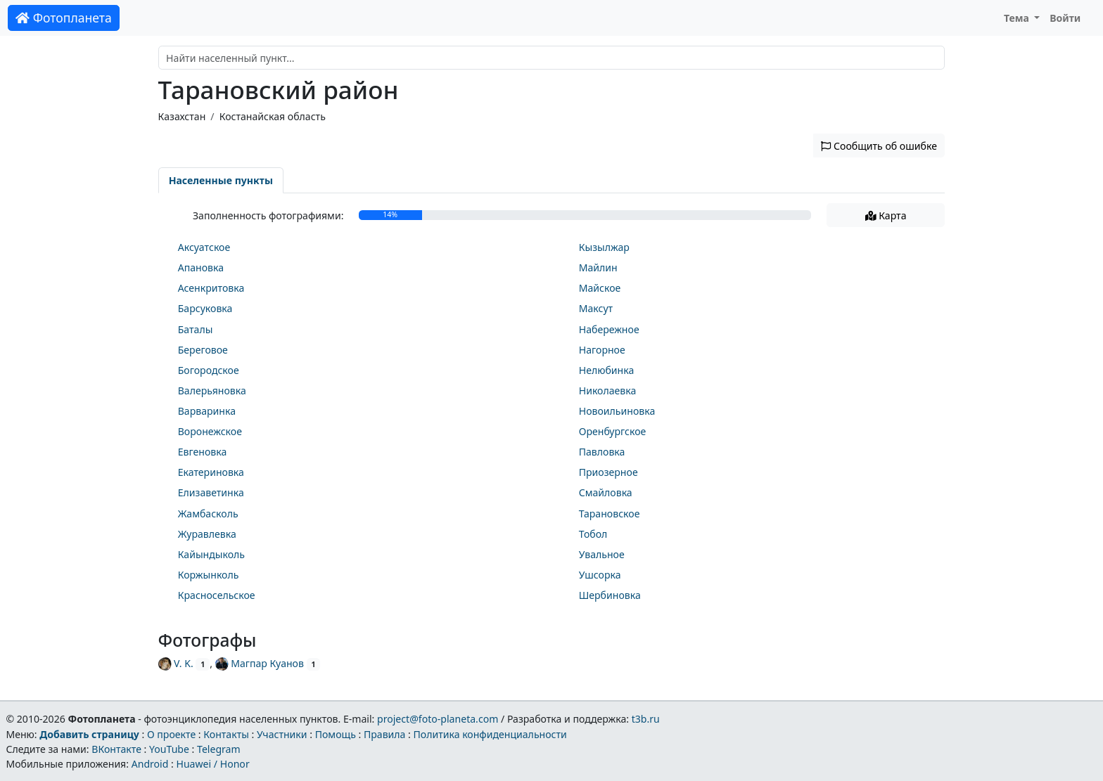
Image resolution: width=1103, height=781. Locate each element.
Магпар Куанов (259, 663)
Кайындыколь (211, 554)
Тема (1018, 18)
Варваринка (207, 411)
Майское (600, 288)
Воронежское (210, 431)
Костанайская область (272, 116)
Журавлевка (207, 534)
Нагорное (602, 349)
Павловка (602, 451)
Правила (384, 734)
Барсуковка (205, 308)
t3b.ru (646, 718)
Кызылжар (604, 247)
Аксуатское (204, 247)
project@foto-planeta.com (437, 718)
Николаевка (608, 390)
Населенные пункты (221, 180)
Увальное (602, 554)
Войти (1065, 18)
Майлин (598, 267)
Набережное (609, 329)
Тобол (593, 534)
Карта (886, 215)
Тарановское (609, 513)
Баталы (195, 329)
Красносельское (216, 595)
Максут (596, 308)
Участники (282, 734)
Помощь (335, 734)
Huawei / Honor (212, 763)
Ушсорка (600, 574)
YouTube (169, 749)
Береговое (203, 349)
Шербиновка (610, 595)
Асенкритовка (211, 288)
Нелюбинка (607, 370)
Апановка (201, 267)
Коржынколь (208, 574)
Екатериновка (211, 472)
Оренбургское (612, 431)
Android (150, 763)
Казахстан (182, 116)
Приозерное (608, 472)
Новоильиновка (617, 411)
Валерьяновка (212, 390)
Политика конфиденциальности (490, 734)
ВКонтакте (116, 749)
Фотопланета (63, 17)
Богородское (208, 370)
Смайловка (605, 492)
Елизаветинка (211, 492)
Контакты (226, 734)
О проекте (171, 734)
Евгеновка (202, 451)
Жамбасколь (208, 513)
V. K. (175, 663)
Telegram (219, 749)
